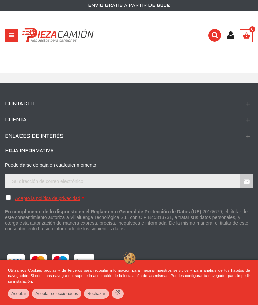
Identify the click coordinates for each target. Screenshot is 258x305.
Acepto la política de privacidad (47, 198)
